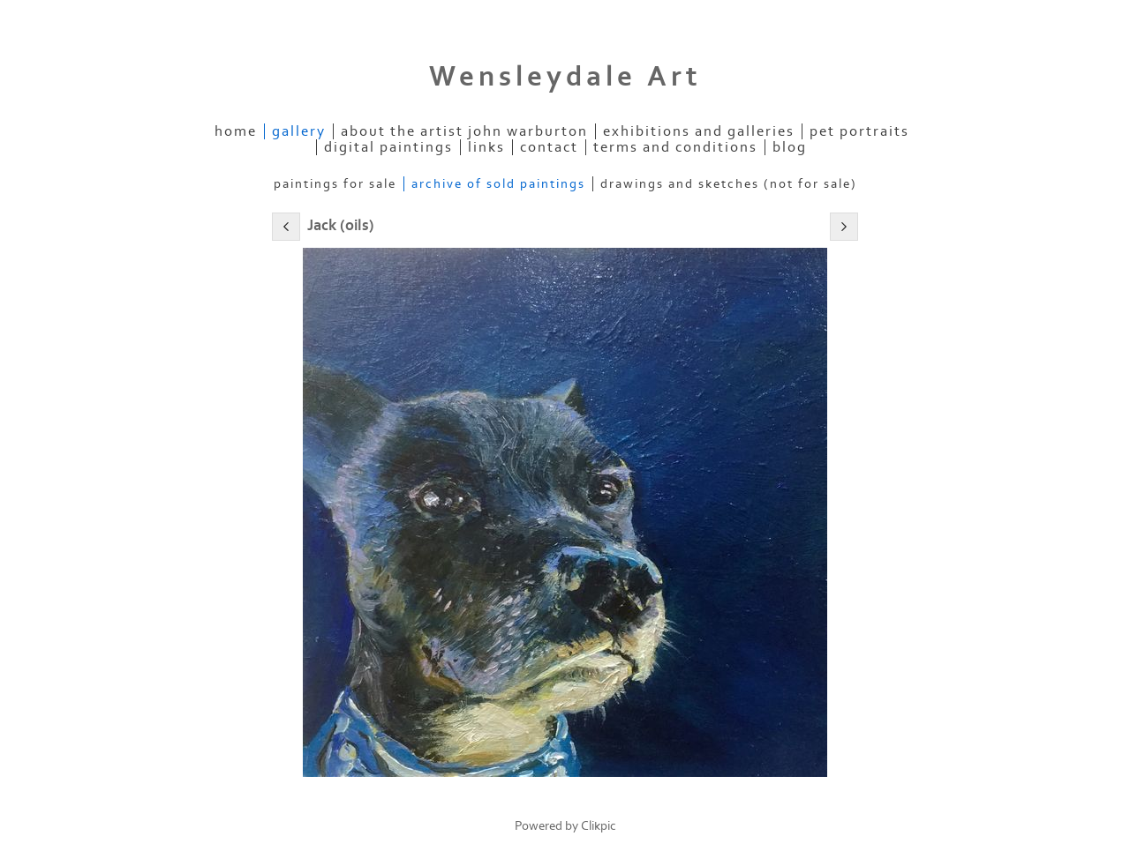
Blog (789, 147)
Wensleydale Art (565, 76)
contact (549, 147)
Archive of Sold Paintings (498, 183)
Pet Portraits (859, 131)
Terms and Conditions (675, 147)
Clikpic (598, 825)
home (236, 131)
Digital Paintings (388, 147)
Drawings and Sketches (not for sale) (728, 183)
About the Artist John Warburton (464, 131)
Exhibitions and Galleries (699, 131)
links (486, 147)
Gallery (299, 131)
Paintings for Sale (335, 183)
